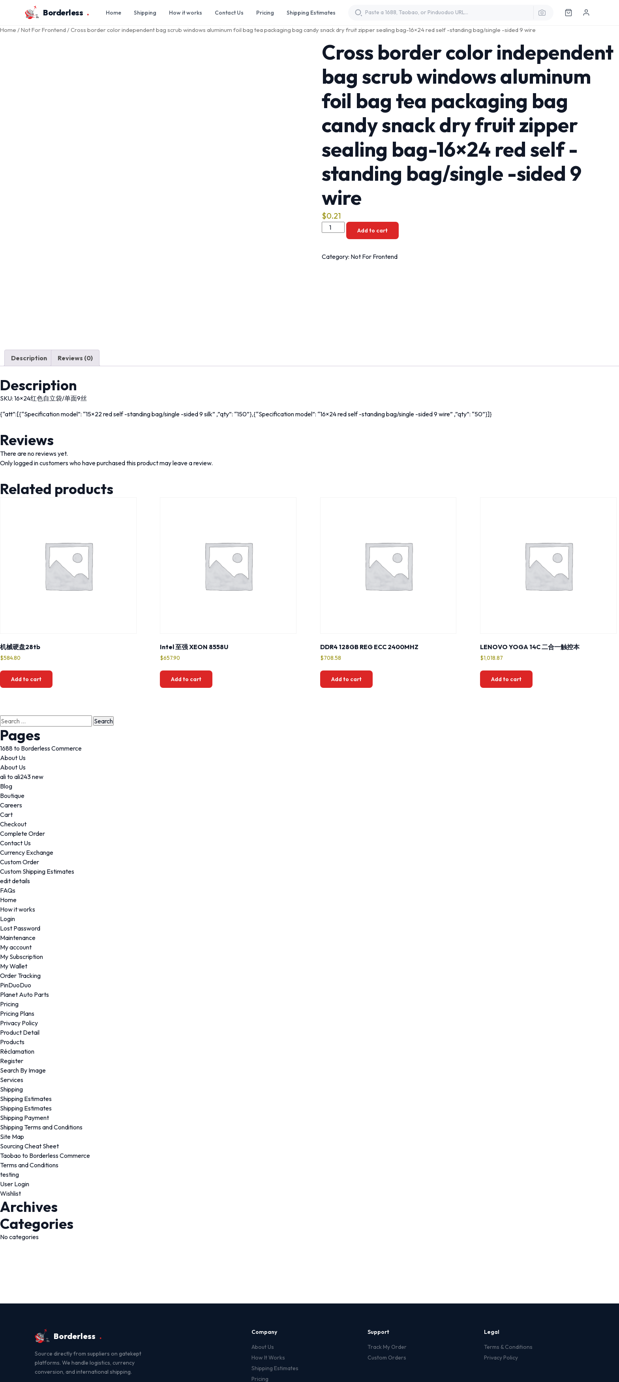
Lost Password (20, 928)
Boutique (12, 796)
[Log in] (586, 13)
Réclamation (17, 1051)
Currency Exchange (26, 852)
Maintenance (18, 938)
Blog (6, 786)
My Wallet (13, 966)
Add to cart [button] (26, 679)
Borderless (57, 13)
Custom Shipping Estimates (37, 871)
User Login (14, 1184)
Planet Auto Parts (24, 994)
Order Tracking (20, 975)
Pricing (265, 12)
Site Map (12, 1136)
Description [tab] (29, 358)
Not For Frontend (43, 30)
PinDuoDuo (15, 985)
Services (11, 1080)
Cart (6, 814)
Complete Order (22, 833)
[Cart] (568, 13)
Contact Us (229, 12)
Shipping (145, 12)
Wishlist (10, 1193)
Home (113, 12)
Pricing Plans (17, 1013)
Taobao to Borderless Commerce (45, 1155)
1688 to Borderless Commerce (41, 748)
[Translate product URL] (446, 13)
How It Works (268, 1357)
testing (9, 1174)
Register (11, 1061)
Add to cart (372, 230)
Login (7, 919)
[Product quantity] (333, 227)
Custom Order (19, 862)
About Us (13, 758)
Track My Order (387, 1346)
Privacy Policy (19, 1023)
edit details (15, 881)
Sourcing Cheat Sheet (29, 1146)
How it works (185, 12)
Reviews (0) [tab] (75, 358)
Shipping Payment (24, 1118)
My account (16, 947)
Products (12, 1042)
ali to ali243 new (21, 777)
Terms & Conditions (508, 1346)
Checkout (13, 824)
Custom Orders (387, 1357)
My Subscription (21, 957)
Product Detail (19, 1032)
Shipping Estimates (311, 12)
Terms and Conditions (29, 1165)
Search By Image (23, 1070)
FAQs (7, 890)
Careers (11, 805)
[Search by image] (539, 12)
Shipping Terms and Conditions (41, 1127)
